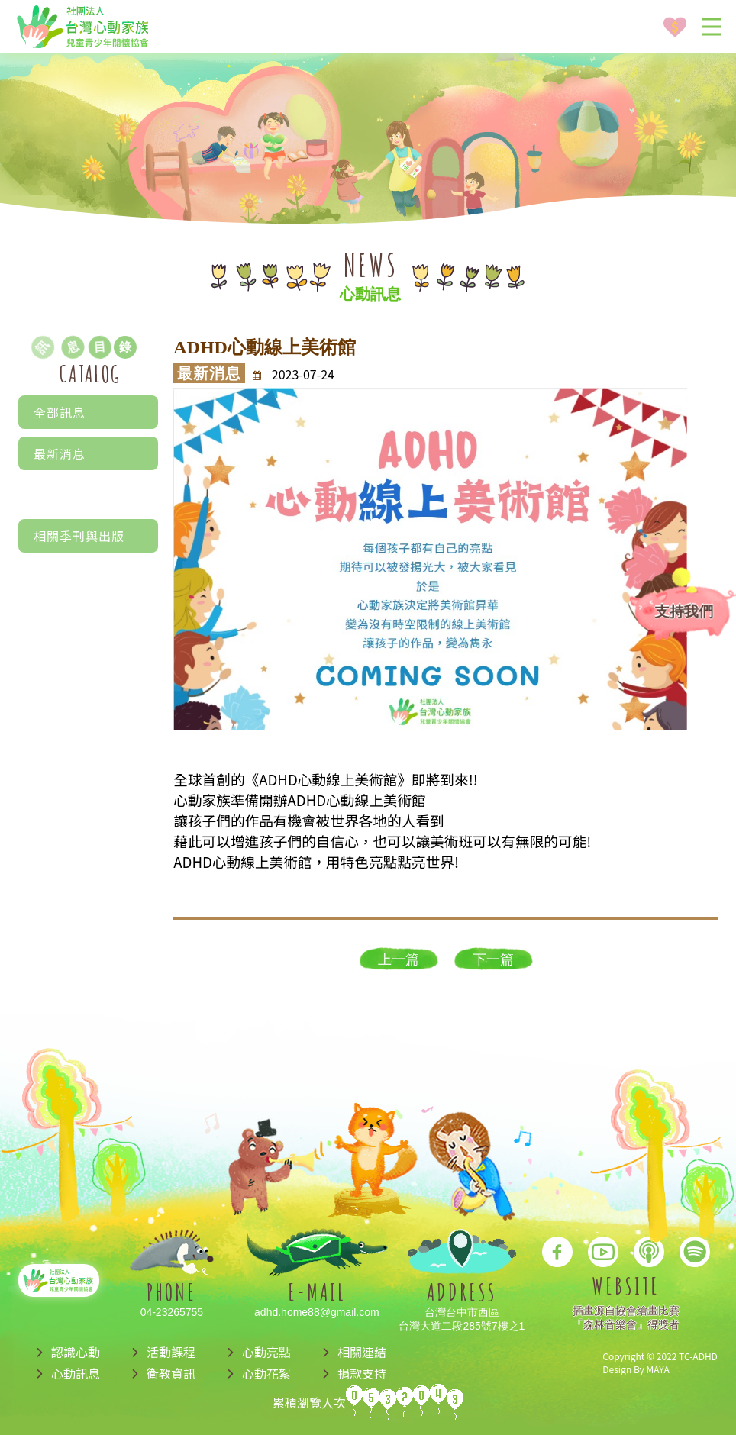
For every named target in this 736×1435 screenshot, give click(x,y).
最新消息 (60, 453)
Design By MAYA (635, 1368)
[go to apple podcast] (649, 1248)
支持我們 (684, 611)
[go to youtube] (603, 1248)
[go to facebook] (557, 1248)
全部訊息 (60, 412)
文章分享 (88, 520)
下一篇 (493, 959)
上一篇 (398, 959)
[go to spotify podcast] (695, 1248)
